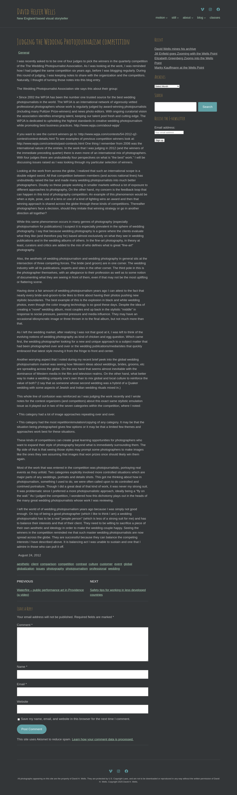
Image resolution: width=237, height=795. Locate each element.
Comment (25, 625)
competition (66, 564)
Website (22, 701)
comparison (48, 564)
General (23, 52)
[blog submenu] (205, 18)
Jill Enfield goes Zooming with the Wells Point (186, 53)
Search (207, 106)
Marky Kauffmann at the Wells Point (179, 67)
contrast (81, 564)
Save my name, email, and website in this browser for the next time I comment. (75, 719)
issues (40, 568)
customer (106, 564)
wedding (114, 568)
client (34, 564)
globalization (25, 568)
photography (55, 568)
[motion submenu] (167, 18)
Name (22, 666)
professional (98, 568)
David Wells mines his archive (175, 49)
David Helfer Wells (36, 11)
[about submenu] (192, 18)
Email (22, 684)
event (118, 564)
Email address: (165, 127)
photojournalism (77, 568)
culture (93, 564)
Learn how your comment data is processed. (102, 739)
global (128, 564)
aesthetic (23, 564)
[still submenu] (178, 18)
